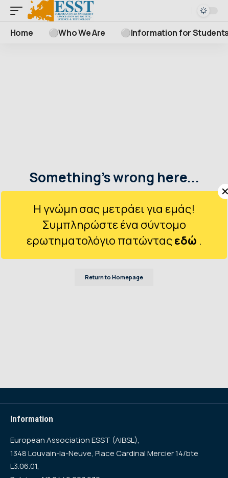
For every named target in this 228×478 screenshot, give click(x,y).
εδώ (186, 240)
